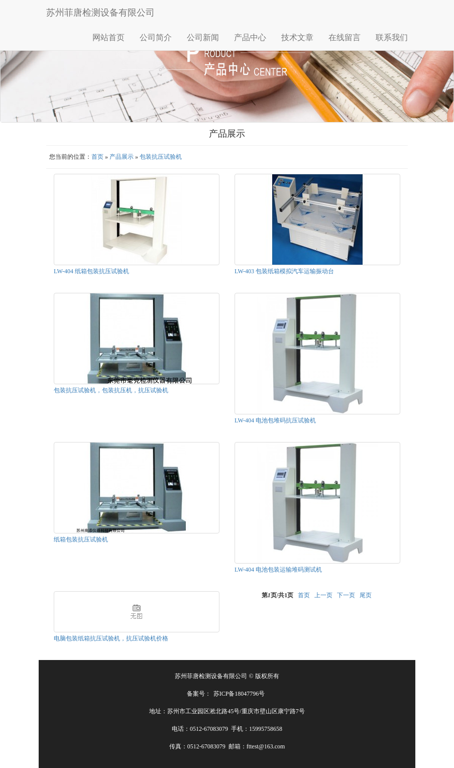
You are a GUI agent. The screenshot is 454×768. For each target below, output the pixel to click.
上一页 (323, 595)
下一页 (346, 595)
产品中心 (250, 37)
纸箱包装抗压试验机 (81, 539)
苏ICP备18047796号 (239, 693)
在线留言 (344, 37)
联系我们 (392, 37)
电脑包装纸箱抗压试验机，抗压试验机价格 (111, 638)
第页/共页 (277, 595)
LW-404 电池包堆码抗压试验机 (275, 420)
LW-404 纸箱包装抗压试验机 (91, 271)
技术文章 (297, 37)
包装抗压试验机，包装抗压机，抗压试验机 (111, 390)
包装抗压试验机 (161, 156)
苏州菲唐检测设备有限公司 (100, 13)
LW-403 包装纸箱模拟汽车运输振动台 (284, 271)
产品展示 (121, 156)
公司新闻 (203, 37)
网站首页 (108, 37)
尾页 (365, 595)
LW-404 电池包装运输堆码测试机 (278, 569)
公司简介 (156, 37)
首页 (97, 156)
